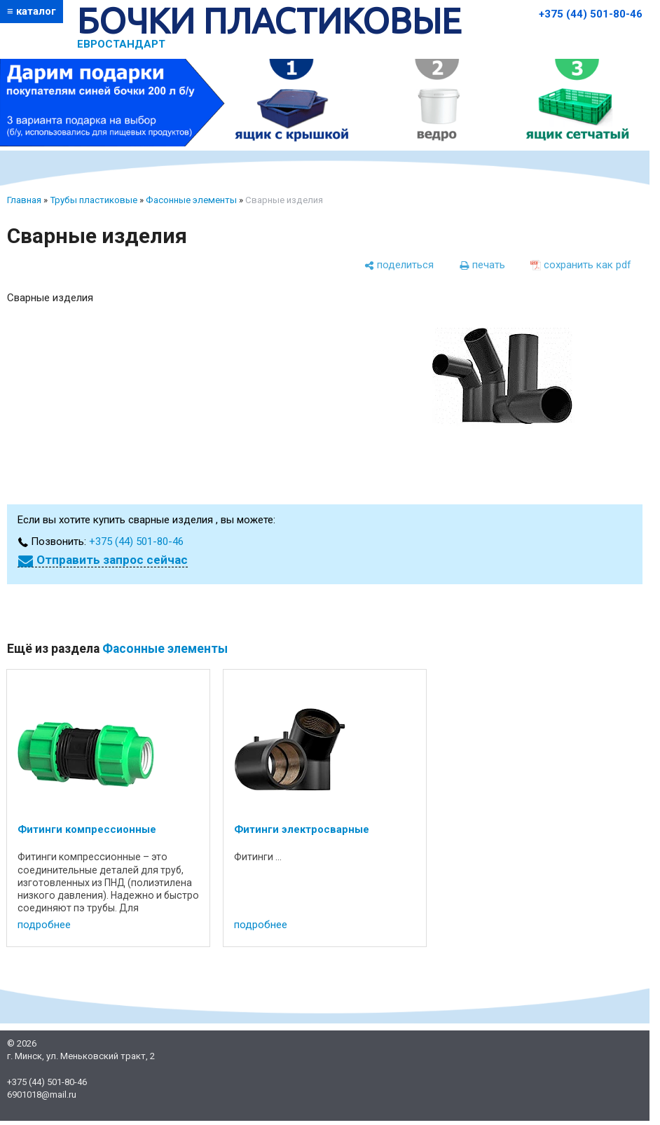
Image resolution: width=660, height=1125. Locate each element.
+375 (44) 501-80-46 (590, 14)
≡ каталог (31, 11)
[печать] (482, 265)
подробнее (44, 924)
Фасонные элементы (191, 200)
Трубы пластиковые (93, 200)
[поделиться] (398, 265)
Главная (24, 200)
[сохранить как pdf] (580, 265)
